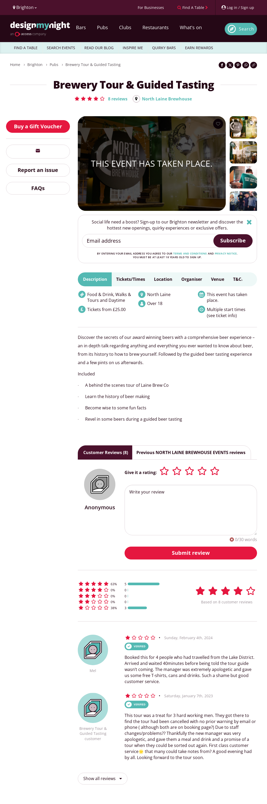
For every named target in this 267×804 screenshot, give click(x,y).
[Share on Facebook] (222, 65)
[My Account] (237, 7)
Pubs (102, 27)
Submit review (191, 552)
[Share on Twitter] (230, 65)
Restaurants (155, 27)
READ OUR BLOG (99, 47)
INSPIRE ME (133, 47)
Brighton (35, 64)
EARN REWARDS (199, 47)
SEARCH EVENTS (61, 47)
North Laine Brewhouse (167, 99)
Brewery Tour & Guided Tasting (93, 64)
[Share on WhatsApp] (245, 65)
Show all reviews (102, 778)
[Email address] (148, 240)
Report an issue (38, 170)
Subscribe (233, 240)
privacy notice (226, 253)
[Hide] (249, 222)
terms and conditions (190, 253)
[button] (101, 98)
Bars (81, 27)
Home (15, 64)
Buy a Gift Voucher (38, 126)
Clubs (125, 27)
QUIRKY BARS (164, 47)
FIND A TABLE (26, 47)
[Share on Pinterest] (237, 65)
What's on (191, 27)
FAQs (38, 188)
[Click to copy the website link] (253, 65)
